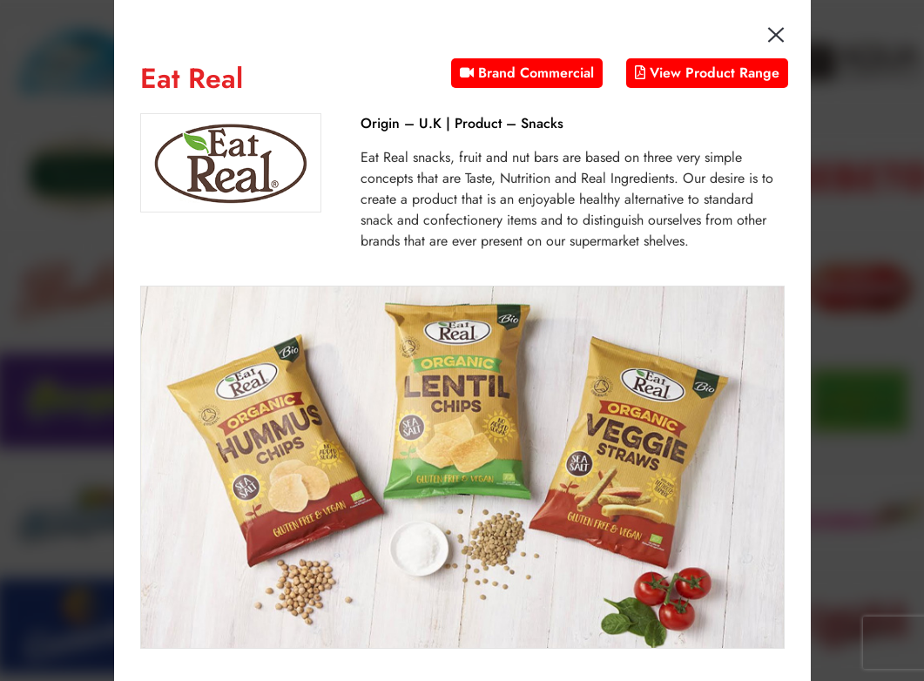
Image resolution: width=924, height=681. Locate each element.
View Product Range (707, 73)
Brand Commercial (527, 73)
